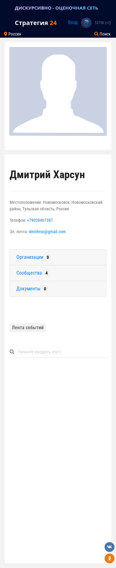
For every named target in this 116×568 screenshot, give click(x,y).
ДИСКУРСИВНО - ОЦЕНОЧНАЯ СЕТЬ (56, 8)
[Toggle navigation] (7, 8)
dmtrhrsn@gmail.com (47, 231)
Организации (33, 257)
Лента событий (28, 327)
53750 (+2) (103, 23)
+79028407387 (40, 220)
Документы (32, 288)
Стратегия (36, 23)
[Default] (60, 352)
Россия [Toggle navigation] (12, 34)
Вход (73, 22)
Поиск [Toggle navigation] (102, 34)
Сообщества (33, 273)
